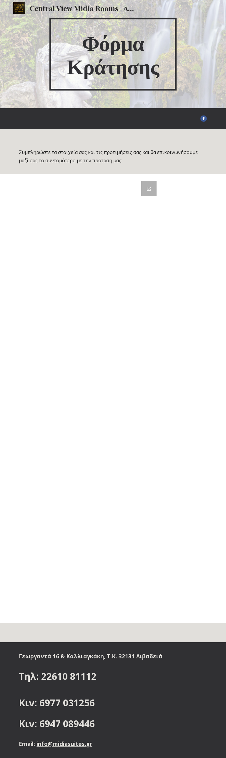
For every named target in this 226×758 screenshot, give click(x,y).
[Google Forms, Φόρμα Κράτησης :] (113, 398)
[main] (112, 54)
